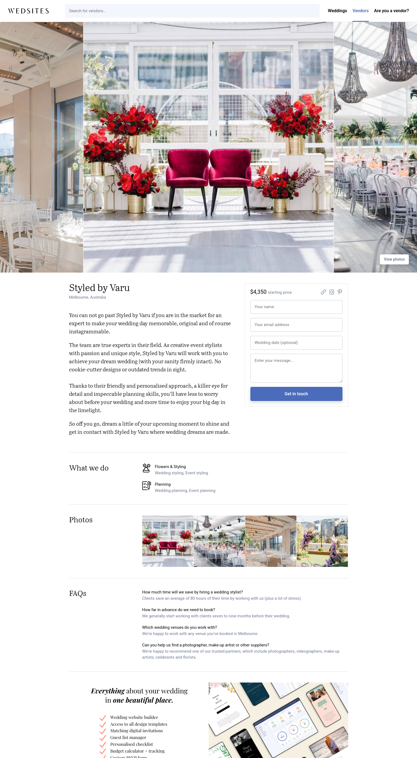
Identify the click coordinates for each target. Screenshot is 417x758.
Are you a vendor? (391, 10)
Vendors (361, 10)
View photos (394, 259)
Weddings (337, 10)
